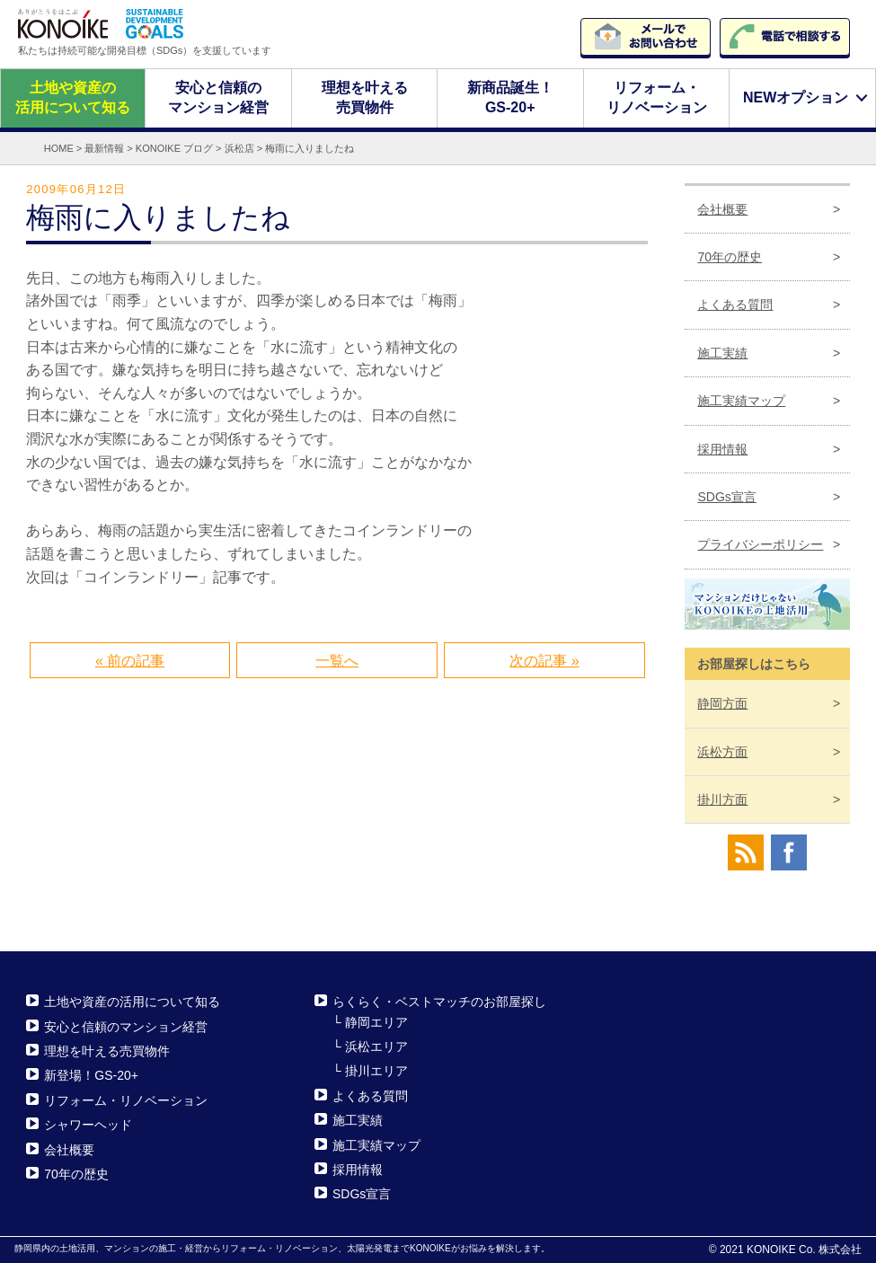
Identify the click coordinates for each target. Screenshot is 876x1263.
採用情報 (722, 448)
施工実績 (722, 353)
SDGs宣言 (726, 497)
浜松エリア (376, 1046)
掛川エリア (376, 1071)
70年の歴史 (729, 257)
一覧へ (336, 660)
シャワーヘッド (88, 1124)
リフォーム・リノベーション (656, 97)
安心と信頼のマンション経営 (218, 97)
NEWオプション (795, 97)
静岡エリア (376, 1022)
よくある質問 (735, 304)
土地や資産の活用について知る (72, 97)
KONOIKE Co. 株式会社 (804, 1249)
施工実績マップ (741, 400)
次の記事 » (544, 660)
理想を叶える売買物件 (365, 97)
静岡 (722, 703)
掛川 (722, 799)
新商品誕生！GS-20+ (510, 97)
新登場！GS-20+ (91, 1075)
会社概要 (722, 208)
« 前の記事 (129, 660)
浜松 (722, 751)
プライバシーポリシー (760, 544)
